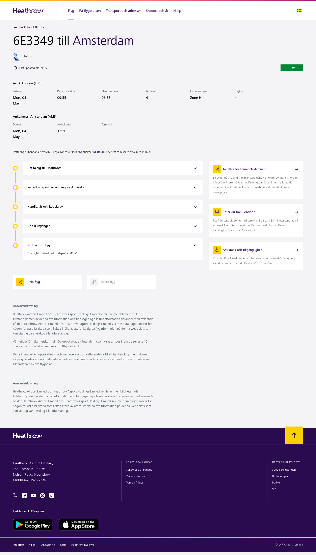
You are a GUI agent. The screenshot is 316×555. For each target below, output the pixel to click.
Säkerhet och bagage (139, 475)
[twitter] (15, 500)
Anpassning (48, 550)
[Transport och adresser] (123, 10)
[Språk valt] (299, 10)
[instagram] (42, 500)
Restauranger (280, 481)
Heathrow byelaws (82, 550)
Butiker (276, 488)
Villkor (32, 550)
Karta (63, 550)
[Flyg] (67, 10)
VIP (274, 494)
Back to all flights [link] (28, 27)
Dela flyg (28, 287)
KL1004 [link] (98, 152)
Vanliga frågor (134, 488)
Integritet (18, 550)
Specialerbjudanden (284, 475)
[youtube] (33, 500)
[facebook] (24, 500)
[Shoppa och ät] (157, 10)
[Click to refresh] (15, 68)
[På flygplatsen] (90, 10)
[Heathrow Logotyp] (28, 10)
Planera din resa (136, 481)
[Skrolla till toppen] (294, 440)
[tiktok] (51, 500)
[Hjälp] (181, 10)
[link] (256, 181)
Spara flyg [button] (102, 287)
